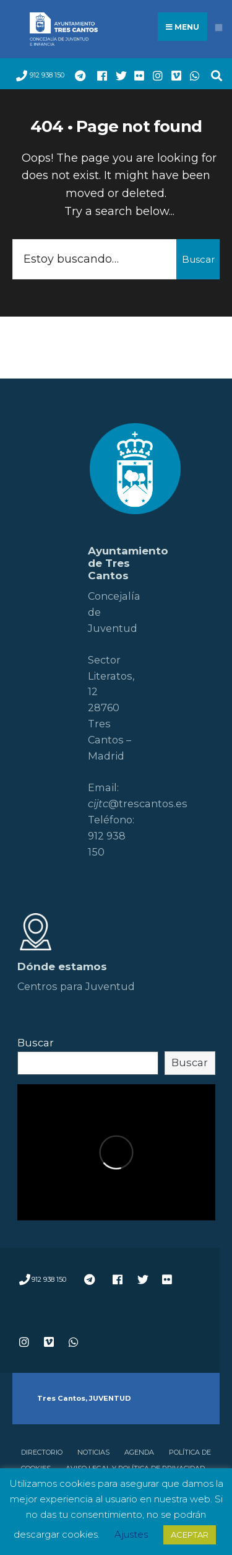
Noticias (93, 1452)
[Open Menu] (219, 28)
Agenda (139, 1452)
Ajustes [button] (131, 1534)
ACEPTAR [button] (189, 1535)
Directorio (41, 1452)
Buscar (198, 259)
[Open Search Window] (213, 74)
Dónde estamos (62, 966)
